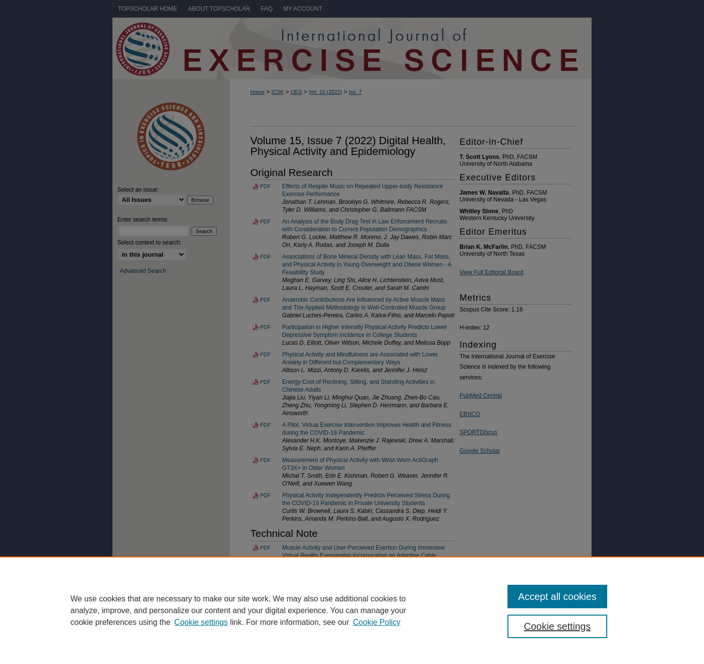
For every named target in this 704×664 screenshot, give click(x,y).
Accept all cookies (557, 596)
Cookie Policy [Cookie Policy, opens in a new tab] (376, 622)
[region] (352, 610)
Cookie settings (201, 622)
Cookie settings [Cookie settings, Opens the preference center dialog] (557, 626)
